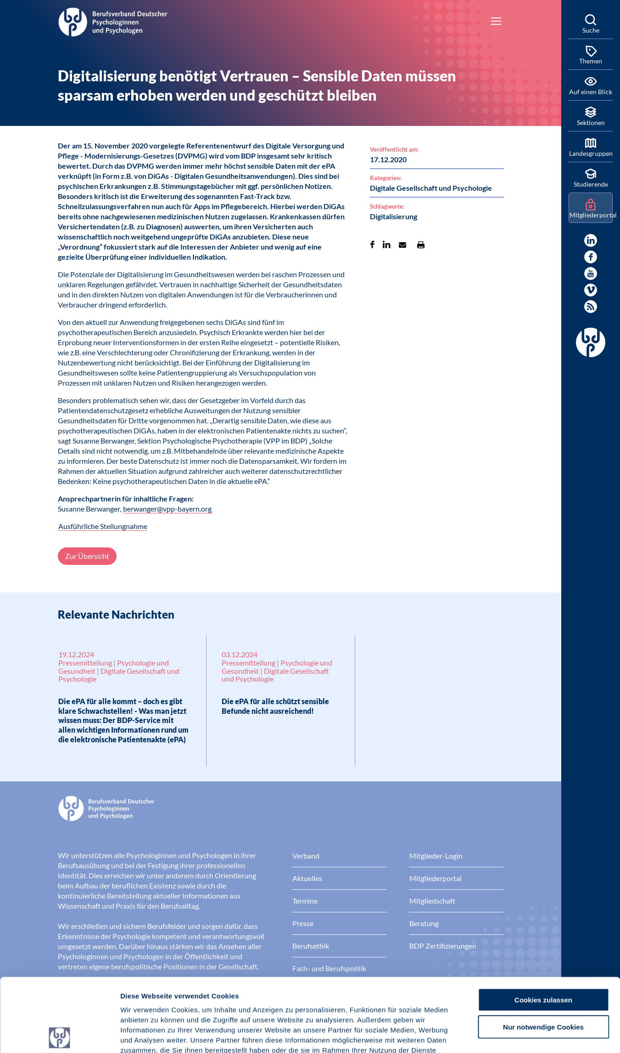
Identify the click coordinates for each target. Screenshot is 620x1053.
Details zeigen (488, 1035)
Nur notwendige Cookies (543, 953)
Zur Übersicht (87, 556)
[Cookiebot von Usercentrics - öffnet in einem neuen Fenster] (59, 1035)
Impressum (140, 998)
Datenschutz (188, 998)
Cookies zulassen (543, 926)
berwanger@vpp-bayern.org (168, 508)
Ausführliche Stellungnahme (102, 526)
